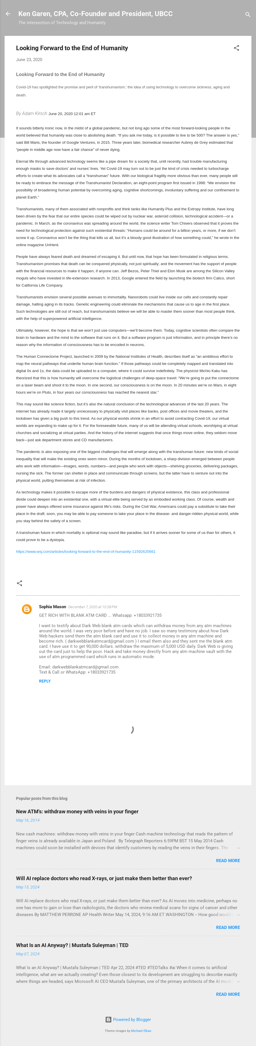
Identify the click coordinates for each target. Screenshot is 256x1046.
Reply (45, 681)
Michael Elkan (141, 1031)
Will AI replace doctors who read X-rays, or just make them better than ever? (104, 878)
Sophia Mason (52, 606)
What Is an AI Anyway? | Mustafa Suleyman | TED (72, 945)
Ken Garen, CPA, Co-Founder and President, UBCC (95, 14)
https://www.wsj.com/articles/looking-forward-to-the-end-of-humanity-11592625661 (86, 551)
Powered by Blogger (128, 1019)
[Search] (248, 15)
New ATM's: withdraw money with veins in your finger (77, 811)
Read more (228, 860)
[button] (236, 48)
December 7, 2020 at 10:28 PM (92, 607)
